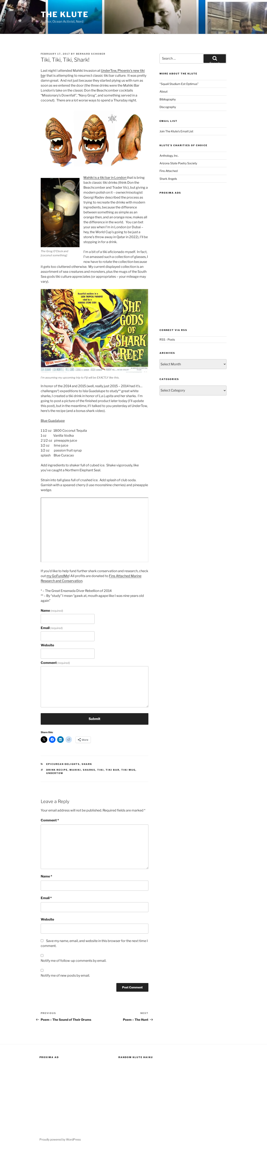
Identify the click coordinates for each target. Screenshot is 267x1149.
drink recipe (57, 769)
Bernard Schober (91, 53)
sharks (89, 769)
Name (52, 611)
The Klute (65, 14)
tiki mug (128, 769)
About (164, 91)
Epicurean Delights (63, 764)
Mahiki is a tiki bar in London (105, 178)
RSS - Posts (167, 339)
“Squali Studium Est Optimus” (179, 84)
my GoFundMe (57, 576)
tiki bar (112, 769)
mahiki (75, 769)
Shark (87, 764)
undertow (54, 773)
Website (47, 645)
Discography (168, 107)
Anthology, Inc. (169, 155)
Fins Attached (169, 171)
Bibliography (168, 99)
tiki (100, 769)
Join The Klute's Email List (176, 131)
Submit (94, 719)
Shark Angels (168, 178)
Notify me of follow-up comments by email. (73, 961)
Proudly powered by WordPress (60, 1139)
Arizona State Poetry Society (178, 163)
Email (52, 628)
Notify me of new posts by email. (65, 975)
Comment (55, 663)
